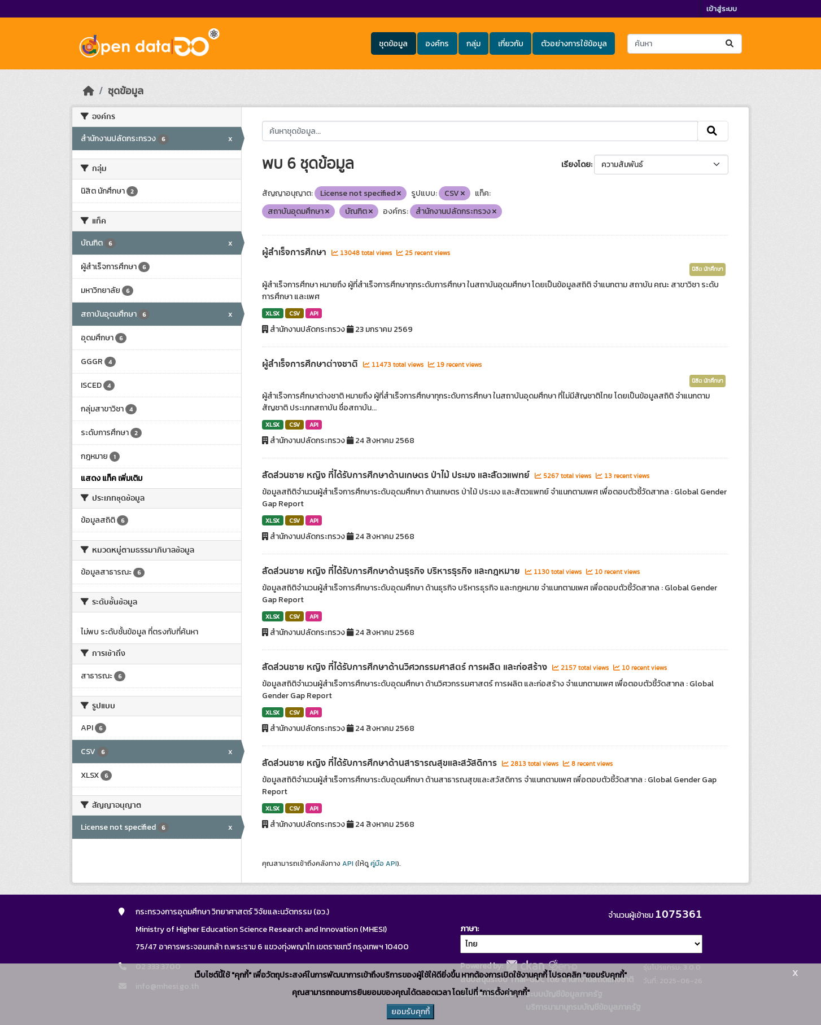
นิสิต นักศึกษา (707, 269)
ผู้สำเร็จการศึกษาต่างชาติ (311, 364)
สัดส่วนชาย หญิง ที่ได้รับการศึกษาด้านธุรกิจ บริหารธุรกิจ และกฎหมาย (392, 571)
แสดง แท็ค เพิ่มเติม (111, 478)
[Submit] (730, 44)
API (313, 313)
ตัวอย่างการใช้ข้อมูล (574, 44)
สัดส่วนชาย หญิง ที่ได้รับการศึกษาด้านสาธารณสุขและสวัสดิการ (380, 763)
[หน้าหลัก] (88, 91)
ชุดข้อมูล (393, 44)
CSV (294, 313)
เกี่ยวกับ (510, 44)
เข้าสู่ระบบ (721, 8)
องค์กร (437, 44)
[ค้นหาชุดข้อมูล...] (684, 44)
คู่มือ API (383, 863)
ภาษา (468, 929)
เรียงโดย (576, 164)
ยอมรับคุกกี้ (410, 1012)
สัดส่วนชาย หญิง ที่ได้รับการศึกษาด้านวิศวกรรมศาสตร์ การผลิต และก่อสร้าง (405, 667)
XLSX (272, 313)
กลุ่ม (473, 44)
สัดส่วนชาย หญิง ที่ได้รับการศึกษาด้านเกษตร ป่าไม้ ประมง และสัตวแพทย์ (397, 475)
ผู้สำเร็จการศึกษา (295, 252)
